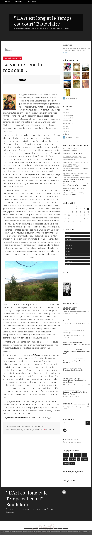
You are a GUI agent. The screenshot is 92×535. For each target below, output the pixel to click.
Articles (34, 426)
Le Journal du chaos (70, 168)
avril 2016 (66, 134)
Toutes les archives (72, 137)
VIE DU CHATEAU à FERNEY (75, 186)
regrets (13, 430)
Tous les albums (71, 98)
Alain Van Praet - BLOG (71, 175)
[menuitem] (8, 2)
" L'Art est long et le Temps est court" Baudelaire (27, 498)
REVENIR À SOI (69, 309)
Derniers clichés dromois (73, 370)
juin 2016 (66, 129)
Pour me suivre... (69, 321)
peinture (84, 459)
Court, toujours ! (78, 153)
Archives (19, 2)
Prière (68, 258)
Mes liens (69, 245)
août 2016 (66, 126)
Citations (68, 239)
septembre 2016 (68, 123)
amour (66, 459)
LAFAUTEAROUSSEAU (71, 166)
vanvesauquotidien (69, 160)
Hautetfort (50, 525)
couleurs (73, 459)
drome (72, 463)
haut (40, 430)
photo (35, 430)
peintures (69, 248)
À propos (32, 2)
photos (40, 426)
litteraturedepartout (70, 151)
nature (66, 463)
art (78, 459)
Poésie (68, 255)
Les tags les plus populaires (61, 528)
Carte (66, 272)
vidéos (68, 264)
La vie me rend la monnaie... (22, 67)
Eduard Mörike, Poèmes (71, 149)
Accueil (7, 2)
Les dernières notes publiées (46, 528)
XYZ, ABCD (72, 195)
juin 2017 (66, 113)
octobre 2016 (67, 121)
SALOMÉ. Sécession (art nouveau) (76, 404)
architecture (70, 233)
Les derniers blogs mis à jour (31, 528)
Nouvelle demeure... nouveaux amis (76, 344)
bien (31, 430)
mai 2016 (66, 131)
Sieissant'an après (69, 188)
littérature (78, 455)
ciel (71, 455)
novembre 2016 (68, 118)
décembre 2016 (68, 115)
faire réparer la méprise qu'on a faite (76, 184)
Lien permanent (13, 426)
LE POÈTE (66, 153)
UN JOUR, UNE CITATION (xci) (73, 173)
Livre (67, 242)
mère (27, 430)
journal (19, 430)
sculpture (69, 261)
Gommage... (68, 333)
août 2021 (66, 110)
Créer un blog (42, 525)
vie (24, 430)
